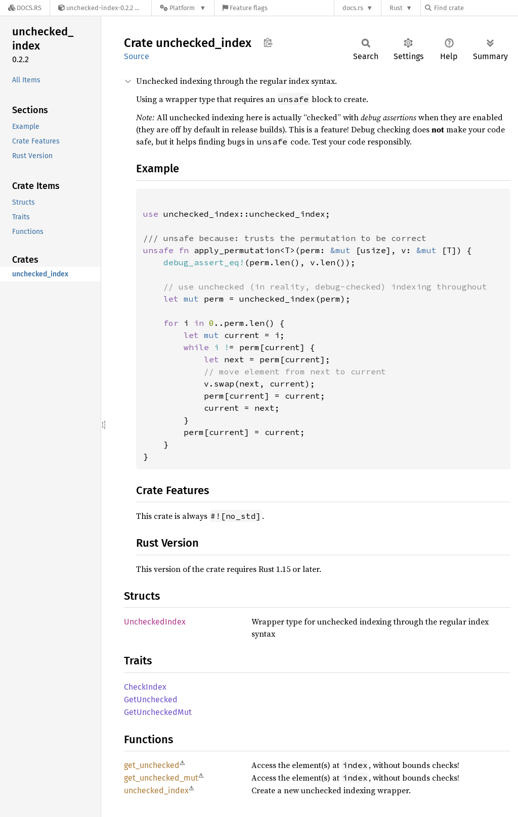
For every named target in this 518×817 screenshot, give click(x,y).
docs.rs (352, 8)
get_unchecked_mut (161, 778)
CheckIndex (145, 687)
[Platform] (183, 8)
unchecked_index (156, 790)
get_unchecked (152, 765)
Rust (396, 8)
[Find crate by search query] (475, 8)
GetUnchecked (151, 699)
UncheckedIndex (155, 622)
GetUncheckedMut (158, 712)
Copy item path (268, 42)
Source (136, 56)
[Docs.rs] (25, 8)
